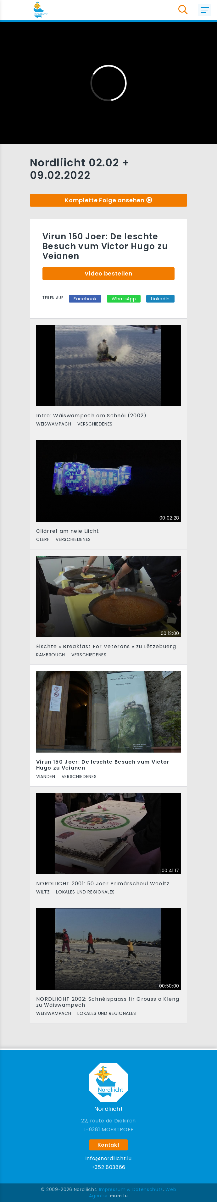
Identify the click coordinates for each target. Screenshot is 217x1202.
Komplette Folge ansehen (104, 200)
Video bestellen (109, 273)
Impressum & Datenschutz (131, 1189)
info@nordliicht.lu (109, 1158)
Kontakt (108, 1145)
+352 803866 (108, 1167)
